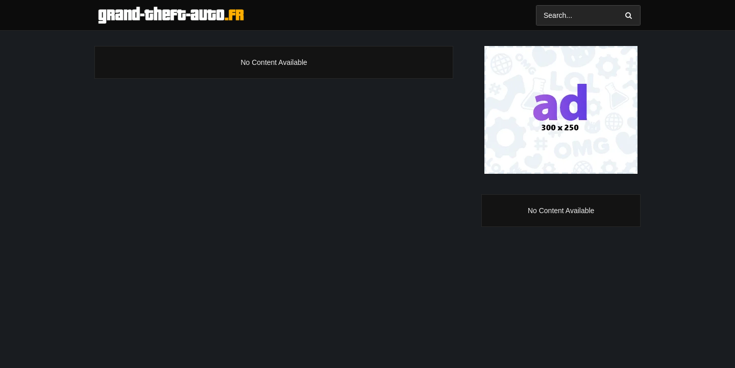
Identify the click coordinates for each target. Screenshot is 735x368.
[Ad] (561, 110)
